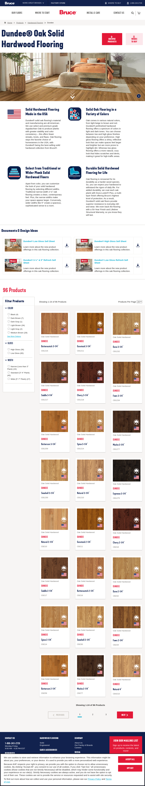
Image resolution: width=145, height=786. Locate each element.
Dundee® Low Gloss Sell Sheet (39, 241)
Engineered (45, 745)
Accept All (130, 759)
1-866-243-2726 (12, 743)
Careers (78, 748)
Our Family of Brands (84, 745)
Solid (42, 743)
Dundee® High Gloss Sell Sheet (110, 241)
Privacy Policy (94, 779)
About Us (79, 743)
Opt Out (130, 768)
